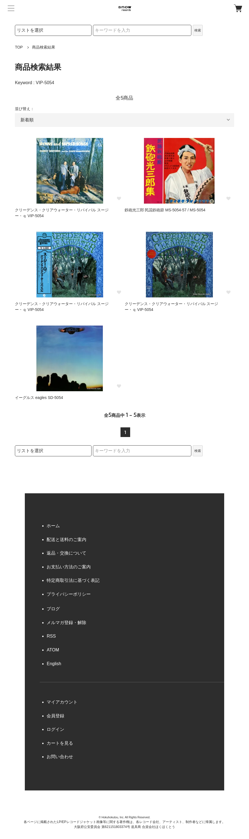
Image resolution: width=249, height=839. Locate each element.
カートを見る (60, 743)
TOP (19, 47)
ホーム (53, 525)
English (54, 663)
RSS (51, 636)
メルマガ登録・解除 (66, 622)
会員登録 (55, 715)
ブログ (53, 608)
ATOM (53, 650)
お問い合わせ (60, 756)
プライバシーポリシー (69, 594)
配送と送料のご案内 (66, 539)
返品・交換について (66, 553)
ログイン (55, 729)
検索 (197, 30)
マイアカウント (62, 702)
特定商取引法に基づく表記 (73, 580)
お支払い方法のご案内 (69, 566)
